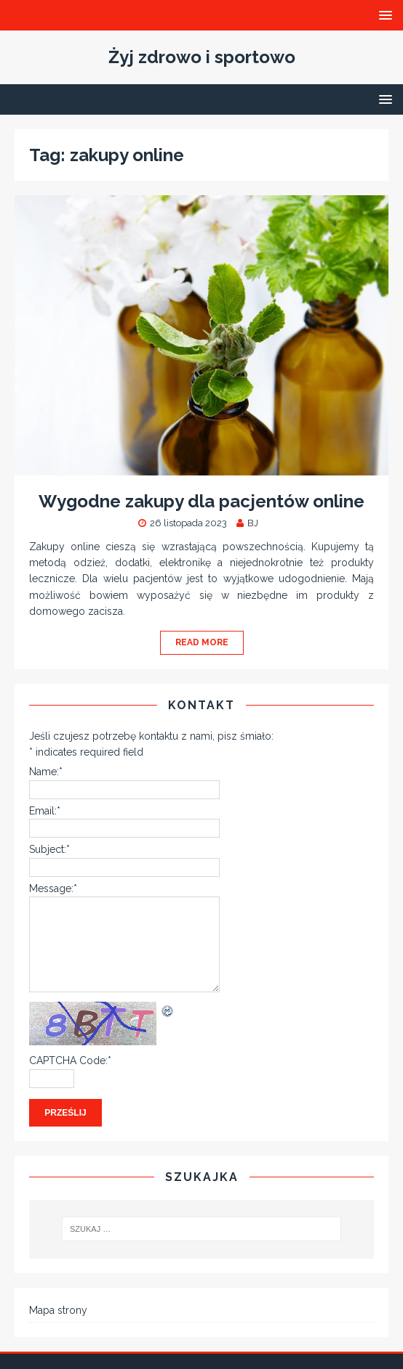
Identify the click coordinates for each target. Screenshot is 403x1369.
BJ (252, 523)
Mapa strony (58, 1310)
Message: (53, 888)
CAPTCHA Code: (70, 1060)
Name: (46, 771)
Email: (44, 811)
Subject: (49, 849)
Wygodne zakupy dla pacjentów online (201, 501)
